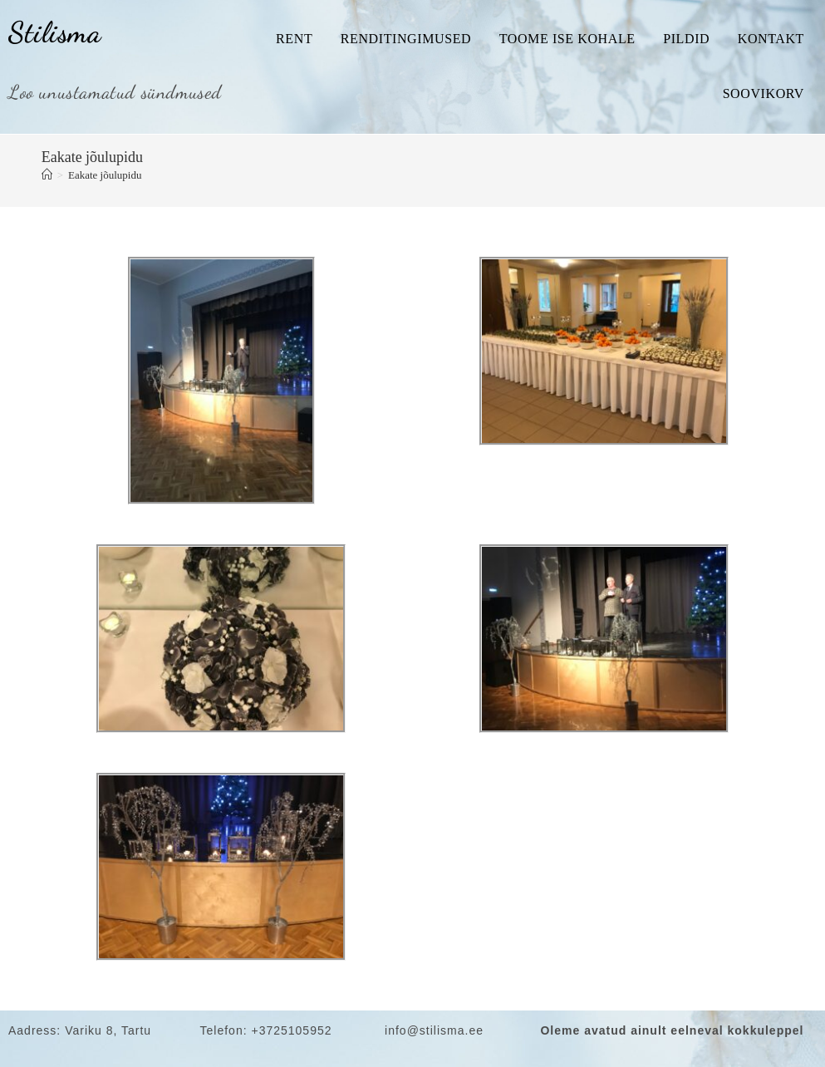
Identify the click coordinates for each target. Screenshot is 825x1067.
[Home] (47, 175)
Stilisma (54, 32)
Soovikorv (763, 93)
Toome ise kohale (567, 39)
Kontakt (771, 39)
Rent (294, 39)
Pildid (686, 39)
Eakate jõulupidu (104, 175)
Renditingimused (406, 39)
